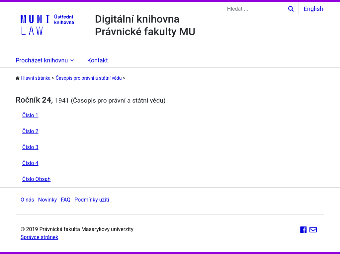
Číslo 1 (30, 115)
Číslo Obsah (36, 179)
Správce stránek (39, 237)
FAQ (65, 200)
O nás (27, 200)
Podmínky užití (91, 200)
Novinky (47, 200)
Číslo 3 (30, 147)
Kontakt (97, 60)
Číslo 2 (30, 131)
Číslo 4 (30, 163)
